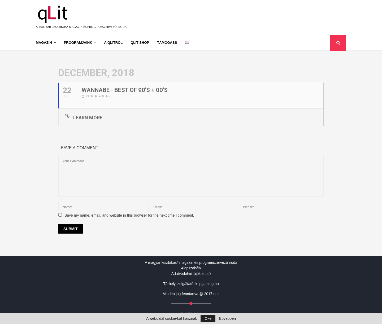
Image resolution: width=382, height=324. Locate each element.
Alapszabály (191, 268)
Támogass (167, 43)
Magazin (44, 43)
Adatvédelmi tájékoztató (191, 274)
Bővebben (227, 318)
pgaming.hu (209, 284)
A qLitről (113, 43)
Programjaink (78, 43)
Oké (208, 318)
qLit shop (140, 43)
